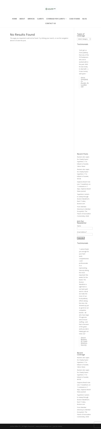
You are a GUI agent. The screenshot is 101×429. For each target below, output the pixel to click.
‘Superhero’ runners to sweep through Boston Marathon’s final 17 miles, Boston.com (83, 199)
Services (31, 19)
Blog (84, 19)
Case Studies (74, 19)
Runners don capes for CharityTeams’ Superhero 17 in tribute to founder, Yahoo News (83, 161)
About (22, 19)
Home (14, 19)
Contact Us (50, 23)
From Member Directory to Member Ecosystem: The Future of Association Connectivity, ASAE (84, 211)
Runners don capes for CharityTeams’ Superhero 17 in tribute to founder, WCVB (83, 174)
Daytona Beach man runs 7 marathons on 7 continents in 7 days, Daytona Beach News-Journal (84, 186)
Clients (40, 19)
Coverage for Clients (55, 19)
